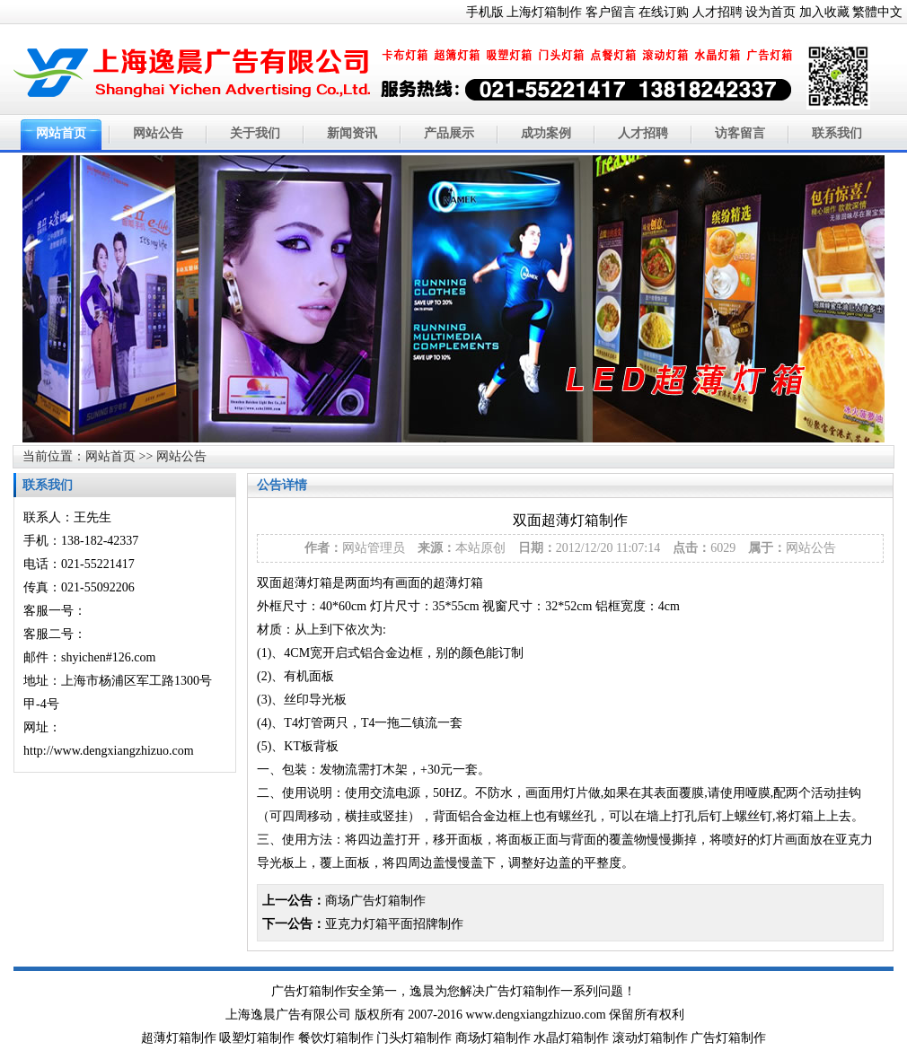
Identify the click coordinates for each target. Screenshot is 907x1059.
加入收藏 (824, 12)
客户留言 (611, 12)
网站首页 (61, 133)
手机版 (485, 12)
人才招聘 (717, 12)
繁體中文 (877, 12)
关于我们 (255, 133)
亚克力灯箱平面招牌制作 (394, 924)
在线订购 (663, 12)
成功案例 (546, 133)
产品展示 (449, 133)
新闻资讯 (352, 133)
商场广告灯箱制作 (375, 900)
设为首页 (770, 12)
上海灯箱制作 (544, 12)
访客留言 (740, 133)
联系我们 (837, 133)
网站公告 (158, 133)
